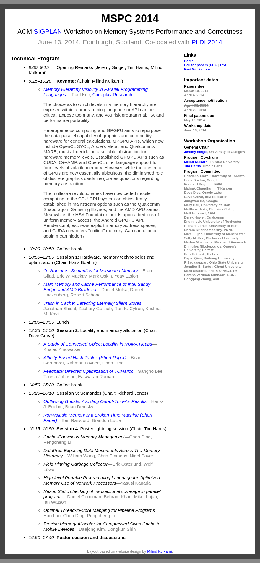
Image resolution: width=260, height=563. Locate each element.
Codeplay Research (112, 94)
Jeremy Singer (195, 152)
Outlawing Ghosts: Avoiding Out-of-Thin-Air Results (95, 401)
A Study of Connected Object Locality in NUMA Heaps (97, 343)
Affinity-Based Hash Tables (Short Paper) (84, 357)
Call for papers (196, 65)
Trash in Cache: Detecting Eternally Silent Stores (92, 303)
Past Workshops (197, 69)
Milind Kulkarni (196, 162)
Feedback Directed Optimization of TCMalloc (88, 371)
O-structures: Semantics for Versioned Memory (90, 270)
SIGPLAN (48, 31)
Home (189, 61)
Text (223, 65)
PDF (213, 65)
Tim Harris (192, 166)
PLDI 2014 (206, 42)
